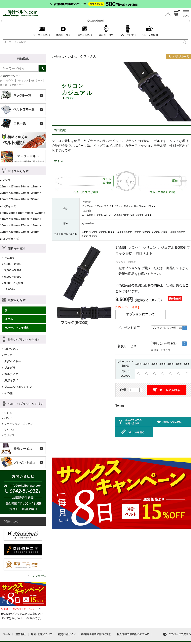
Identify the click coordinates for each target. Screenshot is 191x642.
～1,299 (9, 257)
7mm (12, 212)
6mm (3, 212)
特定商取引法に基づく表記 (96, 634)
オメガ (3, 84)
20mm (4, 192)
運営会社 (20, 634)
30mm (35, 199)
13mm (25, 219)
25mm (4, 199)
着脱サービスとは (160, 350)
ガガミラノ (11, 380)
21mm (14, 192)
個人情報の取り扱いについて (133, 634)
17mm (14, 186)
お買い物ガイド (67, 634)
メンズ (6, 180)
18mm (25, 186)
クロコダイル (7, 80)
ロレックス (22, 80)
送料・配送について (41, 634)
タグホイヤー (16, 84)
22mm (25, 192)
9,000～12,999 (13, 283)
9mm (29, 212)
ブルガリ (9, 367)
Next (189, 20)
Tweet (119, 405)
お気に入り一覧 (178, 56)
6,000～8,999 (12, 276)
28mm (25, 199)
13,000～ (10, 289)
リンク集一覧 (38, 575)
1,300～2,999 (12, 264)
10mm (39, 212)
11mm (4, 219)
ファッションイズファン (18, 423)
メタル (9, 319)
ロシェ (8, 412)
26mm (14, 199)
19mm (35, 186)
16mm (4, 186)
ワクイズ (9, 435)
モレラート (37, 80)
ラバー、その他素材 (17, 327)
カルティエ (11, 374)
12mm (14, 219)
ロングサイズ (10, 239)
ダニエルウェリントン (18, 386)
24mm (35, 192)
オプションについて (140, 314)
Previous (2, 20)
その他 (8, 393)
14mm (35, 219)
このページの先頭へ (177, 634)
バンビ (8, 418)
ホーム (6, 634)
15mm (4, 225)
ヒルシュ (9, 429)
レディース (9, 206)
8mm (21, 212)
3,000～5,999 (12, 270)
